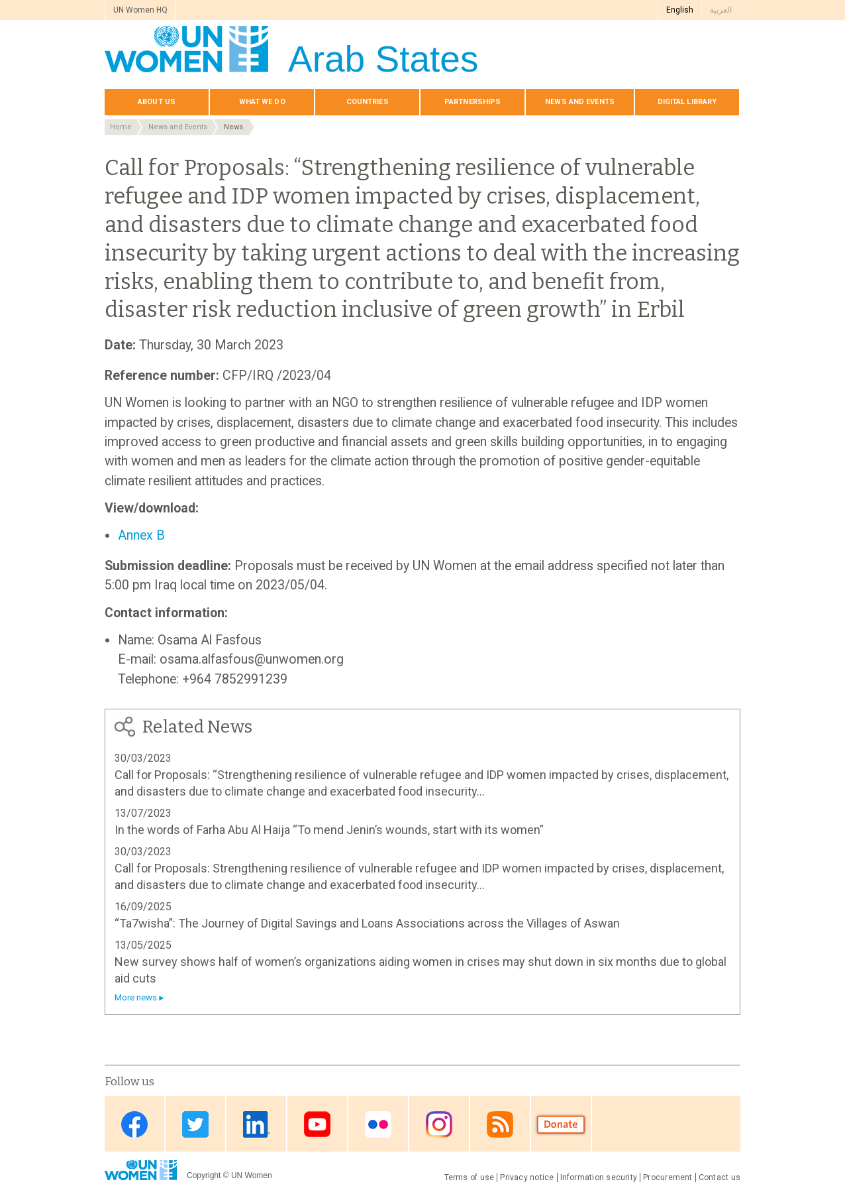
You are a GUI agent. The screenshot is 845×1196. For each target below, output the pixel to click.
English (679, 10)
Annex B (141, 535)
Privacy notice (527, 1177)
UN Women (251, 1175)
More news (136, 997)
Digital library (687, 101)
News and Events (177, 127)
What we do (262, 101)
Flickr (378, 1125)
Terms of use (469, 1177)
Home (121, 127)
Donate (561, 1125)
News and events (580, 101)
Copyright (204, 1175)
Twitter (195, 1125)
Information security (599, 1177)
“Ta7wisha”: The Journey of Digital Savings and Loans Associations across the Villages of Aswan (367, 923)
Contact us (719, 1177)
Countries (367, 101)
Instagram (439, 1125)
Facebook (134, 1125)
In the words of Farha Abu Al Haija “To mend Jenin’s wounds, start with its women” (329, 830)
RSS (500, 1125)
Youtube (317, 1125)
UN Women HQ (140, 10)
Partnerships (472, 101)
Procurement (668, 1177)
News (233, 127)
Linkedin (256, 1125)
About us (156, 101)
